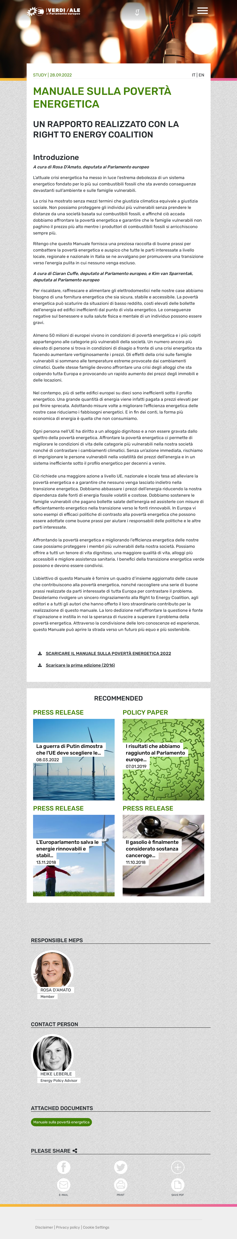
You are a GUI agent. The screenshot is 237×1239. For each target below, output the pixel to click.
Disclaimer (44, 1227)
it (193, 75)
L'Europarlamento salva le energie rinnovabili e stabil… (67, 849)
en (201, 75)
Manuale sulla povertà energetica (61, 1122)
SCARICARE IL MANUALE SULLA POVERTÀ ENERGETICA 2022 (108, 653)
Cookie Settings (96, 1227)
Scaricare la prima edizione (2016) (80, 665)
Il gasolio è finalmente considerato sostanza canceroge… (152, 849)
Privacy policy (68, 1227)
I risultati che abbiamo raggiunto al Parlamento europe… (155, 753)
